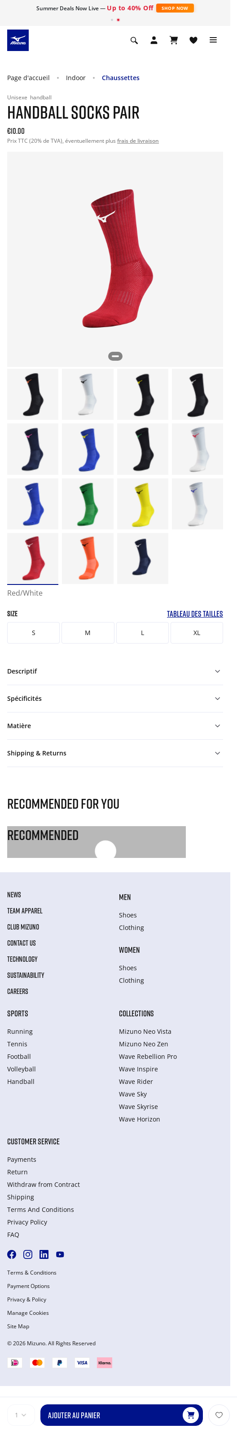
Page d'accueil (28, 77)
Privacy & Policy (26, 1300)
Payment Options (28, 1286)
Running (20, 1031)
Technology (22, 959)
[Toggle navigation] (213, 40)
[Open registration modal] (154, 40)
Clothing (131, 927)
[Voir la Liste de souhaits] (193, 40)
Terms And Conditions (40, 1209)
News (14, 894)
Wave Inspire (138, 1069)
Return (17, 1172)
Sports (17, 1013)
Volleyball (21, 1069)
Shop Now (175, 8)
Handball (21, 1081)
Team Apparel (25, 910)
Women (129, 950)
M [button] (88, 632)
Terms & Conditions (32, 1273)
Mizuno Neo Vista (145, 1031)
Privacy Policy (27, 1222)
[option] (32, 394)
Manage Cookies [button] (28, 1313)
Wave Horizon (139, 1119)
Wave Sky (133, 1094)
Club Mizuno (23, 926)
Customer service (33, 1141)
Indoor (76, 77)
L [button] (142, 632)
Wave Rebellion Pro (148, 1056)
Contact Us (21, 942)
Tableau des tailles (195, 613)
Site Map (18, 1326)
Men (125, 897)
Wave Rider (136, 1081)
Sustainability (25, 975)
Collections (136, 1013)
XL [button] (196, 632)
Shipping (20, 1197)
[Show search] (134, 40)
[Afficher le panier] (174, 40)
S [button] (33, 632)
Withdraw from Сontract (43, 1184)
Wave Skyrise (138, 1106)
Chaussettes (121, 77)
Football (19, 1056)
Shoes (128, 915)
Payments (21, 1159)
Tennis (17, 1044)
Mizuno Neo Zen (143, 1044)
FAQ (13, 1234)
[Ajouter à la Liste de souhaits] (219, 1415)
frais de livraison (138, 141)
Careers (17, 991)
